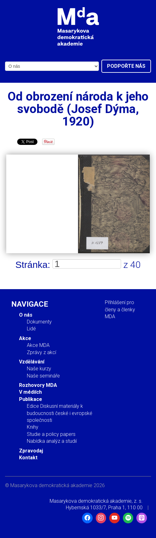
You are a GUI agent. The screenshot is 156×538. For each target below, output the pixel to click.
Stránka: (32, 264)
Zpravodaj (31, 451)
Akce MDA (38, 345)
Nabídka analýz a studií (52, 441)
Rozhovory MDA (38, 385)
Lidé (31, 329)
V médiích (30, 392)
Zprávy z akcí (41, 352)
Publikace (30, 399)
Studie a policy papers (51, 434)
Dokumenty (39, 322)
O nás (25, 315)
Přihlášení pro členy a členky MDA (120, 309)
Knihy (32, 427)
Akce (25, 338)
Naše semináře (43, 376)
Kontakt (28, 458)
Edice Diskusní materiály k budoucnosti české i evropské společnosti (59, 413)
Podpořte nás (126, 66)
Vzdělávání (31, 362)
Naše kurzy (39, 369)
